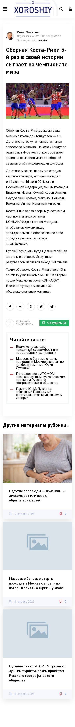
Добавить (19, 323)
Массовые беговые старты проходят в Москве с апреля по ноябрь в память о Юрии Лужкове (36, 583)
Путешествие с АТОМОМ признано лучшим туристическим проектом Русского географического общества (37, 673)
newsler (42, 41)
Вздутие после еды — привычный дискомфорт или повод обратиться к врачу (36, 495)
